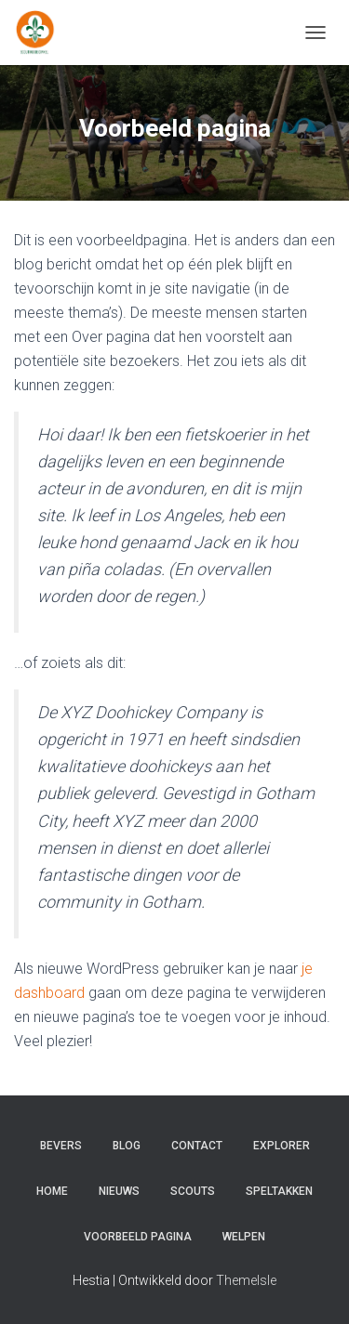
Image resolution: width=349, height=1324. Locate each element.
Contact (196, 1145)
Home (52, 1191)
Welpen (243, 1236)
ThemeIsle (246, 1280)
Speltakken (279, 1191)
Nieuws (119, 1191)
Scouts (192, 1191)
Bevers (61, 1145)
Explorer (281, 1145)
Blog (127, 1145)
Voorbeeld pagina (138, 1236)
